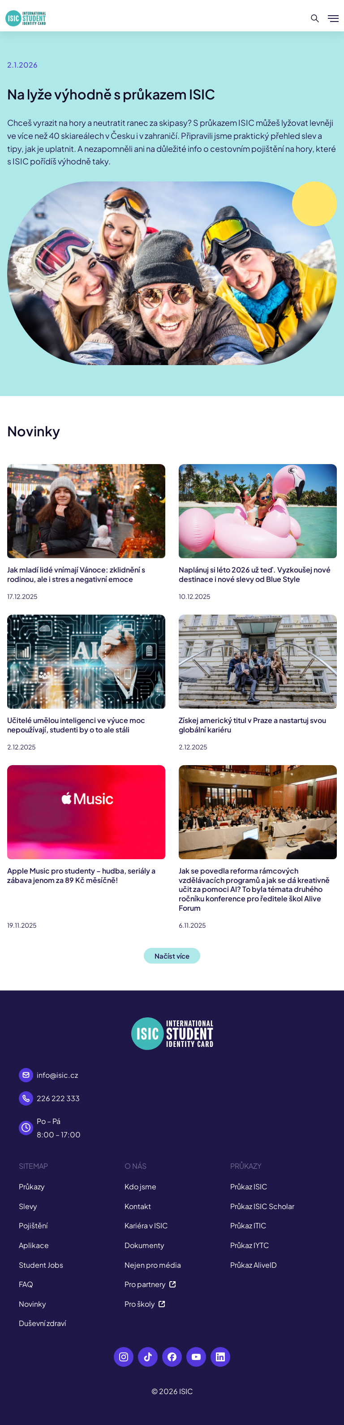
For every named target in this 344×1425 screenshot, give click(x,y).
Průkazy (32, 1186)
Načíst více (172, 955)
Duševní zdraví (42, 1323)
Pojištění (33, 1225)
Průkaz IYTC (249, 1245)
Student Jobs (41, 1265)
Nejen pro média (153, 1265)
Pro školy (145, 1304)
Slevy (28, 1206)
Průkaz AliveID (253, 1265)
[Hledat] (315, 18)
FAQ (26, 1284)
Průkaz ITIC (248, 1225)
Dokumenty (144, 1245)
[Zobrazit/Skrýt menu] (333, 18)
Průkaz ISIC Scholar (262, 1206)
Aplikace (34, 1245)
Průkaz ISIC (248, 1186)
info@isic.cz (57, 1075)
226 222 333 (58, 1098)
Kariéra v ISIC (146, 1225)
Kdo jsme (140, 1186)
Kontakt (138, 1206)
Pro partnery (150, 1284)
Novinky (32, 1304)
